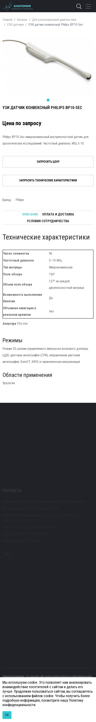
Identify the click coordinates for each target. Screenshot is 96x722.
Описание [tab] (30, 214)
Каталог (22, 20)
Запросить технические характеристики (48, 180)
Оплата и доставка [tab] (58, 214)
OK (7, 715)
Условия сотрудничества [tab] (48, 221)
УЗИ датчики (15, 24)
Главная (7, 20)
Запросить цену (48, 161)
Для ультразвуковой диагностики (54, 20)
